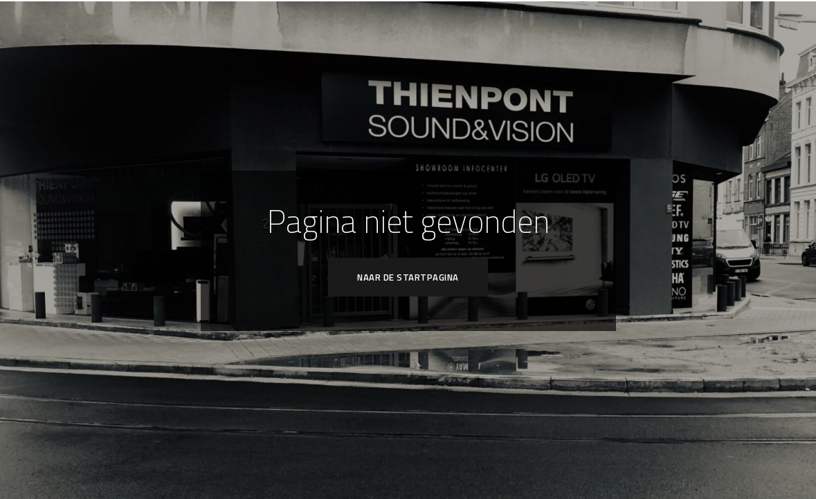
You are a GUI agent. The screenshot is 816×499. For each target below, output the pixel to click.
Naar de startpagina (408, 277)
